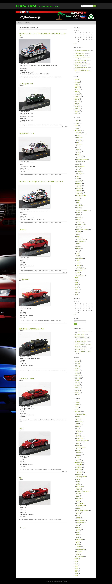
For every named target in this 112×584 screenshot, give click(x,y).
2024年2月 (77, 86)
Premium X (78, 246)
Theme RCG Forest (63, 581)
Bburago (78, 204)
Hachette (78, 219)
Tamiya (78, 262)
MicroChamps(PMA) (80, 239)
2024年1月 (77, 87)
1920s (76, 279)
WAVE (77, 274)
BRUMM (78, 207)
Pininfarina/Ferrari (80, 166)
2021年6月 (77, 98)
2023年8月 (77, 91)
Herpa (77, 221)
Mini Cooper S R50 (79, 53)
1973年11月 (77, 108)
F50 (20, 478)
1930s (76, 280)
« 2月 (75, 43)
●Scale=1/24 (79, 185)
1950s (76, 282)
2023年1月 (77, 93)
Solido (77, 256)
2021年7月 (77, 96)
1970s (51, 370)
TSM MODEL (79, 267)
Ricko (77, 251)
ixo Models (55, 77)
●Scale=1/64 (79, 192)
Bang (77, 202)
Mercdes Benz (79, 157)
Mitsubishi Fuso (79, 161)
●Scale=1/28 (79, 186)
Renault (78, 169)
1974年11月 (77, 104)
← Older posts (22, 527)
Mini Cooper (78, 62)
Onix (77, 245)
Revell (77, 250)
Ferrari (54, 469)
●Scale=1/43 (47, 77)
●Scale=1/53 (79, 190)
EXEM (77, 215)
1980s (51, 222)
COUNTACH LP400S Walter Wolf (31, 329)
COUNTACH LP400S (27, 379)
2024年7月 (77, 84)
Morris (60, 125)
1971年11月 (77, 111)
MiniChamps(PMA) (80, 241)
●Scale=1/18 (79, 183)
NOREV (78, 243)
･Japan (76, 127)
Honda (77, 145)
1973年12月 (77, 106)
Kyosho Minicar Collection (82, 229)
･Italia (36, 77)
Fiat (77, 142)
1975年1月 (77, 103)
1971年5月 (77, 113)
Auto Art (78, 198)
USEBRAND (79, 270)
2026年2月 (77, 79)
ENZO (21, 428)
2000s (51, 469)
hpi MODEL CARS (80, 224)
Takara (77, 260)
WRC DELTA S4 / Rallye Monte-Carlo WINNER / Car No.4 (41, 181)
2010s (76, 292)
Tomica (78, 263)
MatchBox (78, 238)
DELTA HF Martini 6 (26, 133)
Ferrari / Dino (79, 140)
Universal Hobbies (80, 268)
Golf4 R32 (77, 69)
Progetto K (78, 248)
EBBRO (78, 214)
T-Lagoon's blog (26, 5)
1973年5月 (77, 110)
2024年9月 (77, 82)
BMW (77, 135)
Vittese (77, 272)
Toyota (77, 176)
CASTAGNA (79, 209)
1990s (51, 77)
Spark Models (79, 258)
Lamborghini (60, 370)
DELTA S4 (22, 229)
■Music (76, 277)
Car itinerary (28, 22)
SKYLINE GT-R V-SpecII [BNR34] (82, 57)
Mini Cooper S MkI (26, 84)
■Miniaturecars (41, 77)
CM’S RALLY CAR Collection (82, 210)
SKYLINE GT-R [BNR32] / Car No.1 (83, 70)
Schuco (78, 253)
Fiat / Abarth (79, 144)
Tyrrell (77, 178)
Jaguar (77, 149)
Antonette (78, 197)
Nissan (77, 164)
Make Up (78, 236)
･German (77, 123)
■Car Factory (78, 130)
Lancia (59, 77)
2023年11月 (77, 89)
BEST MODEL (79, 205)
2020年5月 (77, 99)
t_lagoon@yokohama (28, 77)
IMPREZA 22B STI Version (81, 67)
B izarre (78, 200)
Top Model (78, 265)
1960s (52, 125)
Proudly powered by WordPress (51, 581)
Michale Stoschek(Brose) (82, 159)
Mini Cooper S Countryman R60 (82, 50)
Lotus (77, 154)
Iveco (77, 147)
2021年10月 (77, 94)
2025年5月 (77, 81)
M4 (77, 234)
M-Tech (78, 233)
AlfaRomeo (78, 132)
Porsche (78, 168)
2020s (76, 294)
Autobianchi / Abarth (80, 133)
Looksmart (78, 231)
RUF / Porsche (79, 173)
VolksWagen (79, 180)
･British (36, 125)
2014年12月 (77, 101)
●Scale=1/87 (79, 193)
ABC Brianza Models (81, 195)
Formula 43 (79, 217)
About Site (19, 22)
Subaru (78, 174)
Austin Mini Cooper (79, 55)
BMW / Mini (79, 137)
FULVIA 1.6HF (24, 279)
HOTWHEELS (79, 222)
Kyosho (78, 227)
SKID (77, 255)
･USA (76, 128)
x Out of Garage (80, 275)
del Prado (78, 212)
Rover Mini (78, 171)
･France (77, 121)
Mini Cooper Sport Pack (80, 60)
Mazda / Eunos (79, 156)
